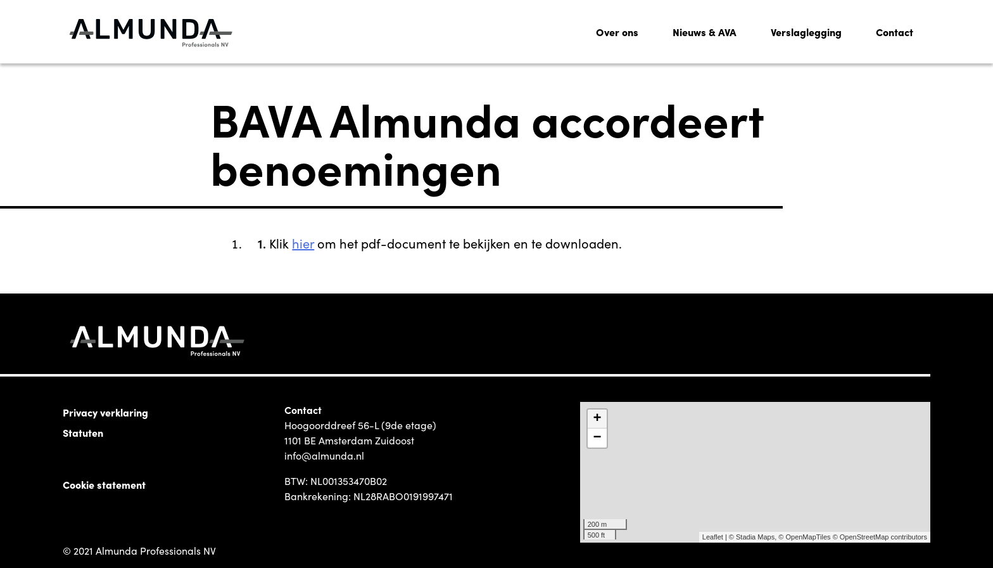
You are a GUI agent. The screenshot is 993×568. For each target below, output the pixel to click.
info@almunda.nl (324, 455)
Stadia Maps (755, 537)
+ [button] (597, 419)
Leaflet (712, 537)
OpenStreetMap (864, 537)
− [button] (597, 438)
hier (303, 243)
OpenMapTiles (807, 537)
